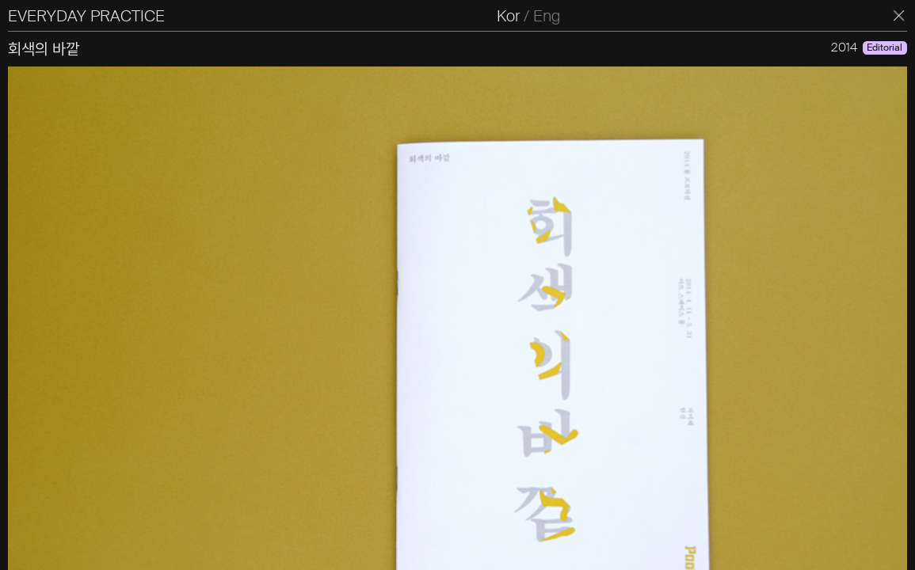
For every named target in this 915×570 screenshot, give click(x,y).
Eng (546, 16)
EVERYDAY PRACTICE (86, 16)
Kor (508, 16)
